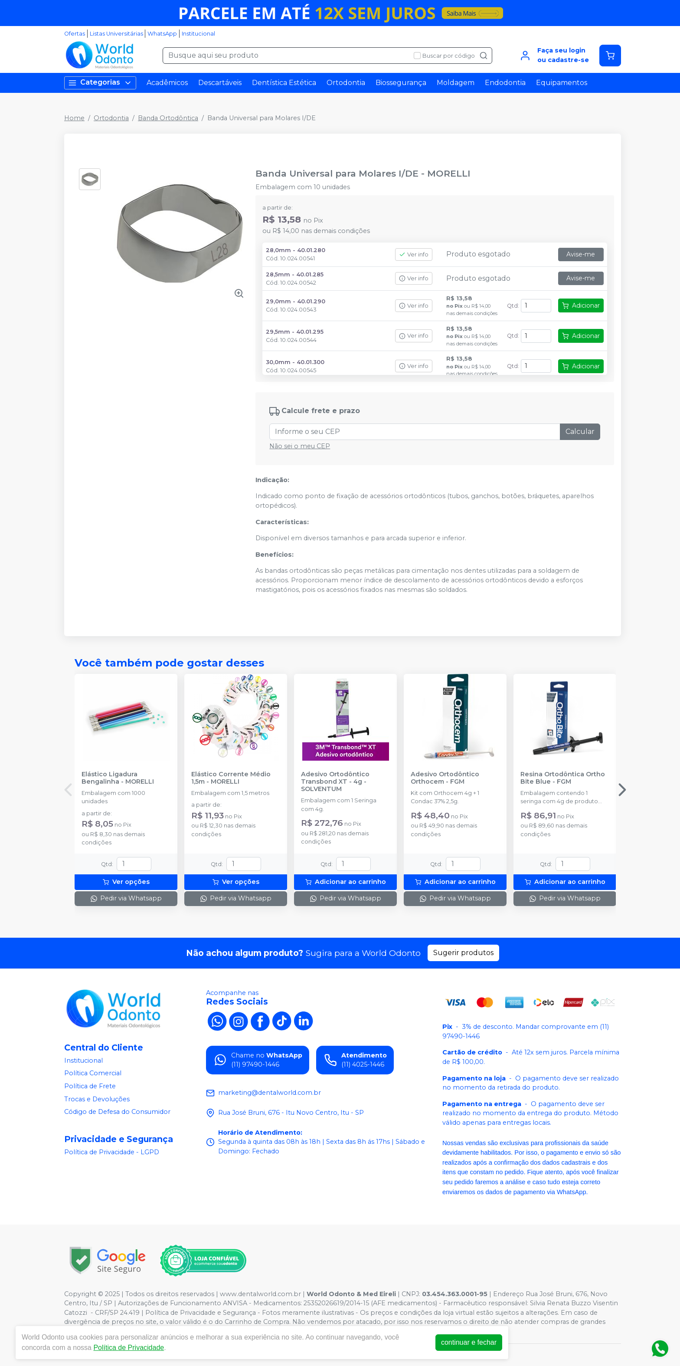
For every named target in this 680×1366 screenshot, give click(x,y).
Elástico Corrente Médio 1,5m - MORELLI (231, 778)
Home (74, 118)
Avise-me (580, 254)
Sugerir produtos (463, 953)
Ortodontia (346, 83)
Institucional (198, 33)
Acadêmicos (167, 83)
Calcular (580, 431)
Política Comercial (92, 1073)
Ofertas (74, 33)
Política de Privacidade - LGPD (111, 1152)
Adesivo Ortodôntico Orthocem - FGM (445, 778)
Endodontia (505, 83)
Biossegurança (401, 83)
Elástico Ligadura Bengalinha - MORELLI (118, 778)
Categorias (100, 82)
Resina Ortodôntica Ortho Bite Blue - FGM (562, 778)
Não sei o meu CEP (299, 446)
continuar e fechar (469, 1342)
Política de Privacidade (128, 1347)
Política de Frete (90, 1086)
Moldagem (455, 83)
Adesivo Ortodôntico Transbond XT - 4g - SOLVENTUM (335, 782)
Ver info (413, 254)
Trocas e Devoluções (97, 1099)
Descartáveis (220, 83)
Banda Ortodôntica (168, 118)
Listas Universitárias (116, 33)
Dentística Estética (284, 83)
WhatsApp (162, 33)
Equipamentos (561, 83)
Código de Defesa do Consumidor (117, 1112)
